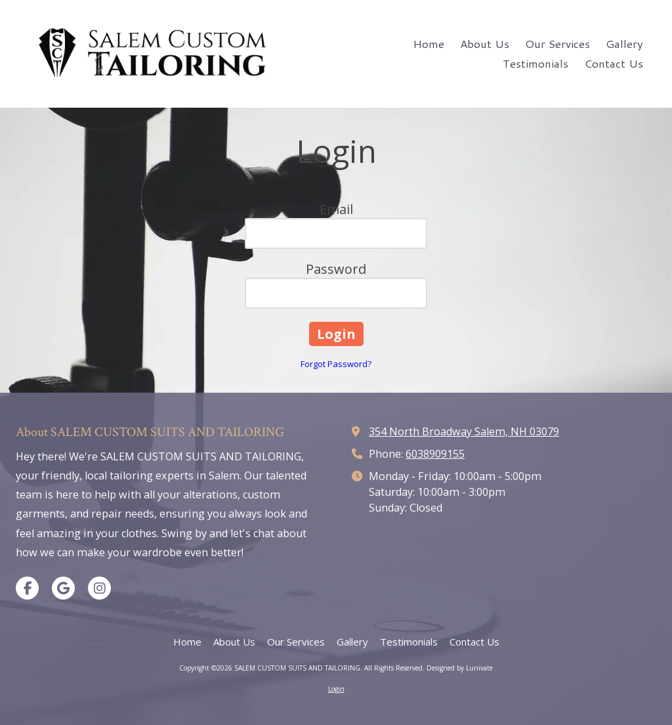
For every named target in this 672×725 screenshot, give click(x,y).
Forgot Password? (336, 364)
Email (336, 209)
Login (336, 688)
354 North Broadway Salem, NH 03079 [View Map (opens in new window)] (464, 431)
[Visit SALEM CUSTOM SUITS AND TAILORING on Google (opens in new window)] (63, 588)
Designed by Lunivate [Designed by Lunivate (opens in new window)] (460, 667)
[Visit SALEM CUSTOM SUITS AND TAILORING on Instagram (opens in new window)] (99, 588)
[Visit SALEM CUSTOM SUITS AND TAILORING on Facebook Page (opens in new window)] (27, 588)
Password (336, 269)
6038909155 (435, 454)
